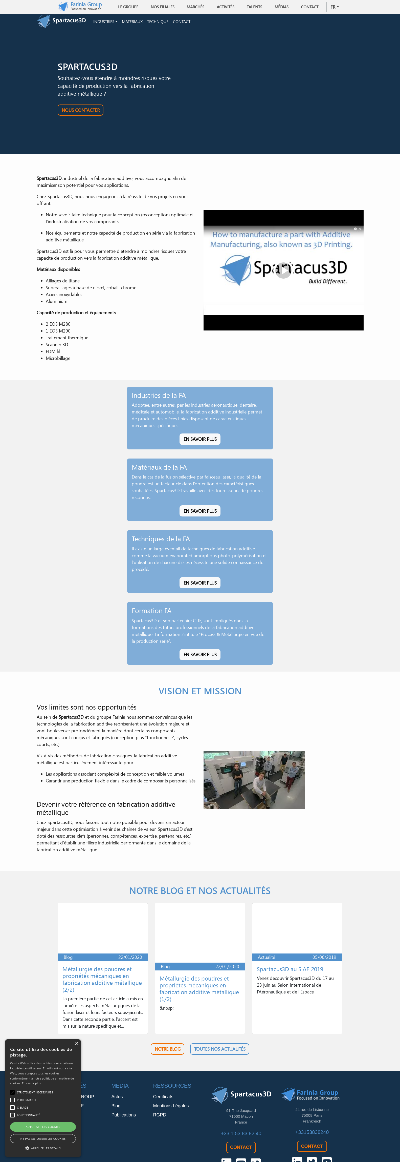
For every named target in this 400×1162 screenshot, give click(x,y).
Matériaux (132, 22)
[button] (43, 1148)
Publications (123, 1093)
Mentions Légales (171, 1084)
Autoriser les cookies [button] (43, 1127)
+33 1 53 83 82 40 (241, 1112)
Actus (117, 1075)
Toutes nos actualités (220, 1028)
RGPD (159, 1093)
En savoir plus (200, 441)
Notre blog (168, 1028)
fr (332, 7)
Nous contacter (81, 111)
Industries (103, 22)
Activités (225, 7)
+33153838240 (312, 1111)
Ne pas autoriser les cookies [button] (43, 1138)
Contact (309, 7)
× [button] (76, 1044)
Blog (115, 1084)
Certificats (163, 1075)
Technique (157, 22)
